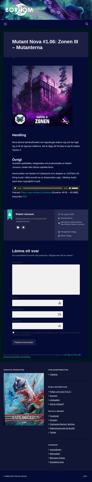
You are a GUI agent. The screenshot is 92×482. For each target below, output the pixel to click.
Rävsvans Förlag (57, 458)
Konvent (53, 396)
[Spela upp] (15, 188)
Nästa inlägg (66, 236)
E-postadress (18, 309)
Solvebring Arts (57, 462)
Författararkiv (18, 227)
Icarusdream (55, 449)
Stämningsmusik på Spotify (62, 428)
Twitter (53, 432)
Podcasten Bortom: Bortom (62, 424)
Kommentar (18, 262)
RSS (25, 196)
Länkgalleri (55, 400)
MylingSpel (55, 453)
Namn (15, 298)
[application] (46, 188)
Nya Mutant (65, 224)
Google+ (54, 420)
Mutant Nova (76, 222)
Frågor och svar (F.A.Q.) (60, 391)
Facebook (54, 416)
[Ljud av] (70, 188)
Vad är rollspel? (57, 404)
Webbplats (16, 321)
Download (46, 192)
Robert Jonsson (78, 224)
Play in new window (30, 192)
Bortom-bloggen (18, 476)
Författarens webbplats (23, 227)
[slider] (42, 188)
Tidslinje (54, 374)
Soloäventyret (66, 218)
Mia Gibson (65, 222)
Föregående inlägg (68, 232)
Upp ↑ (85, 476)
